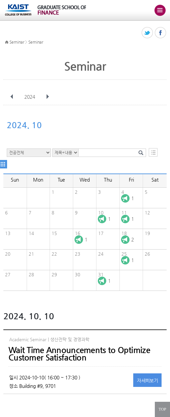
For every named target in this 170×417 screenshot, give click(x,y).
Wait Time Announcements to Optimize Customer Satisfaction (79, 353)
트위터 (147, 33)
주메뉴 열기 (160, 10)
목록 (153, 152)
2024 (30, 96)
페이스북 (161, 33)
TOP (162, 409)
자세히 (147, 380)
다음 (47, 96)
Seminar (16, 42)
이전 (11, 96)
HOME (6, 42)
